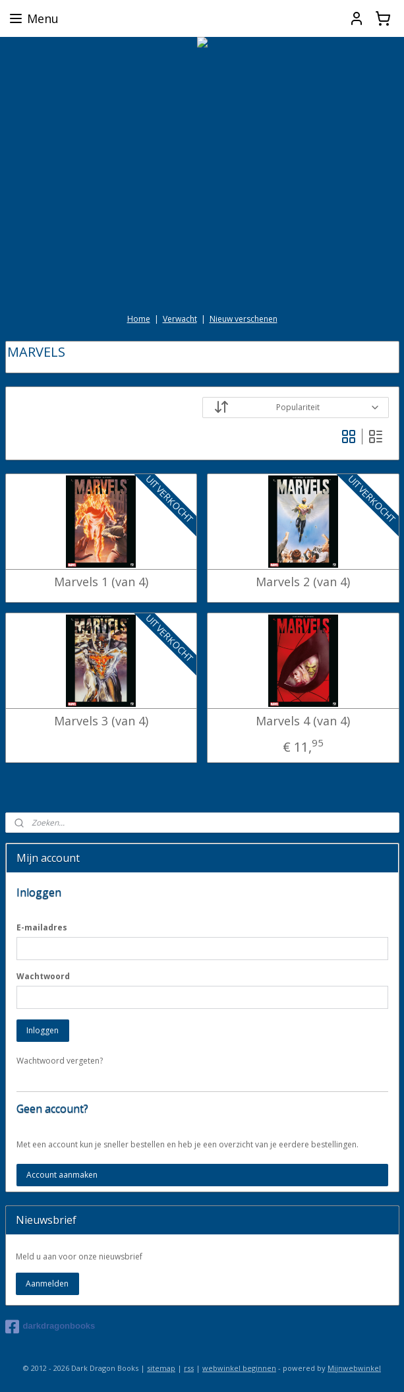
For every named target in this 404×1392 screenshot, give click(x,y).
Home (138, 318)
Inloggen (42, 1030)
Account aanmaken (62, 1174)
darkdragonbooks (50, 1327)
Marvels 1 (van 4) (101, 582)
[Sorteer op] (295, 407)
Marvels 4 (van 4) (303, 721)
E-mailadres (41, 927)
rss (189, 1368)
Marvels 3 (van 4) (101, 721)
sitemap (161, 1368)
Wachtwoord (43, 976)
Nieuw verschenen (243, 318)
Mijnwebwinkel (354, 1368)
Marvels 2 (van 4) (303, 582)
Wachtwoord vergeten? (59, 1060)
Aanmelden (47, 1283)
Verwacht (180, 318)
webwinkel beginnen (239, 1368)
